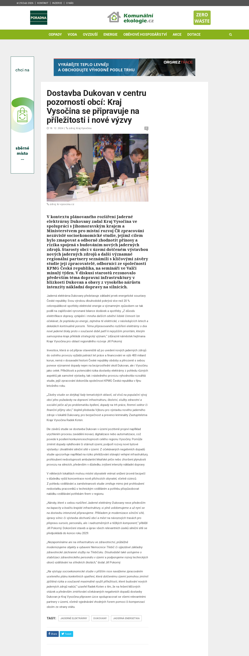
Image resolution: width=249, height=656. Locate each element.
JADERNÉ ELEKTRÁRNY (73, 618)
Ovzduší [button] (90, 34)
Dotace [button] (194, 34)
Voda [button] (72, 34)
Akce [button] (177, 34)
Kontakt (42, 3)
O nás (70, 3)
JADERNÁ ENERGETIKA (126, 618)
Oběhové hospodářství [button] (145, 34)
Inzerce (57, 3)
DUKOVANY (100, 618)
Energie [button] (110, 34)
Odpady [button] (55, 34)
